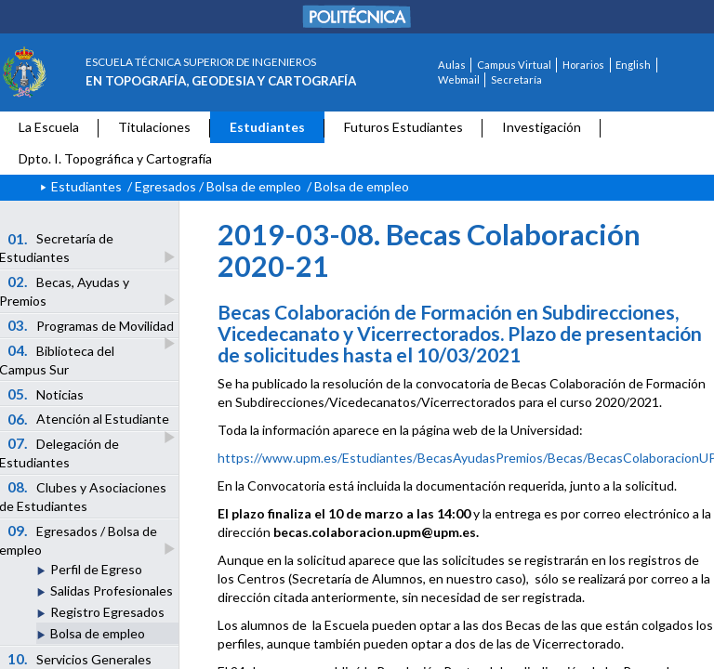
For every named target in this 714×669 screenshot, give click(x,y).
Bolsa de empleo (97, 633)
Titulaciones (154, 127)
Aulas (452, 65)
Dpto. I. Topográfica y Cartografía (115, 158)
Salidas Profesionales (111, 590)
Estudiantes (267, 127)
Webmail (459, 79)
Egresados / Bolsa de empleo (218, 186)
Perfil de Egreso (96, 569)
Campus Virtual (514, 65)
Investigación (541, 127)
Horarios (583, 65)
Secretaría (516, 79)
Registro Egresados (107, 612)
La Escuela (49, 127)
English (633, 65)
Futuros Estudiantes (403, 127)
